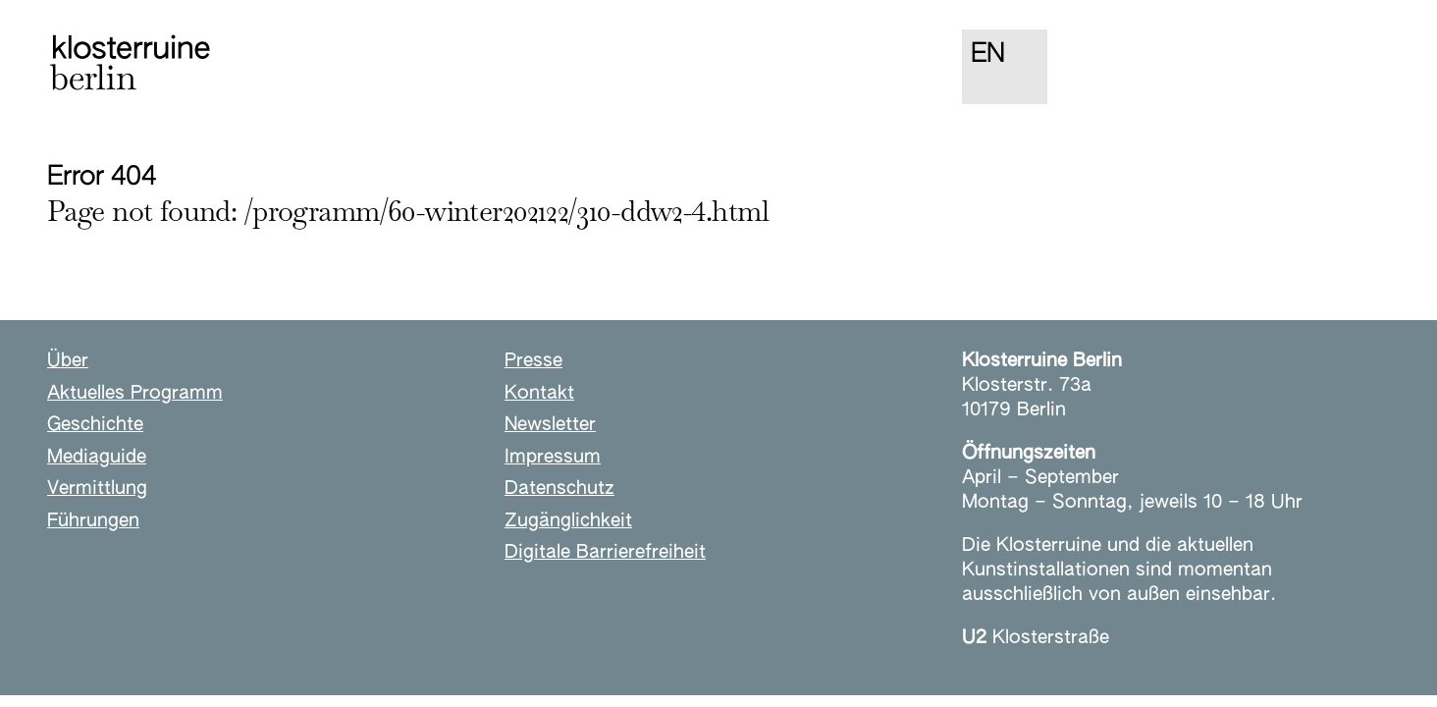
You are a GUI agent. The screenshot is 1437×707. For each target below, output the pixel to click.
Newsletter (550, 424)
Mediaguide (96, 457)
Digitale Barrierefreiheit (605, 552)
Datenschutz (559, 488)
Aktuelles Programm (135, 393)
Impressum (553, 457)
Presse (533, 361)
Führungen (93, 521)
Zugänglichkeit (568, 521)
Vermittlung (97, 488)
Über (67, 361)
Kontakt (539, 393)
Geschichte (95, 424)
